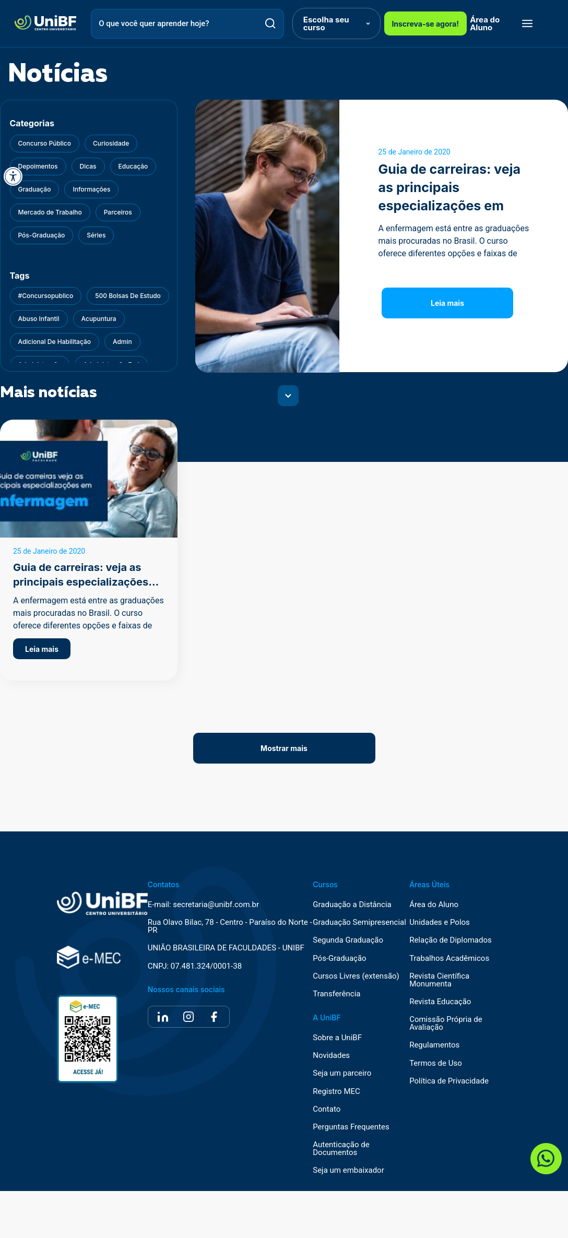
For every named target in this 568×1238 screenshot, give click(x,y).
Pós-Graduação (339, 958)
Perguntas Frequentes (351, 1127)
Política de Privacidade (449, 1081)
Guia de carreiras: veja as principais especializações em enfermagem (80, 582)
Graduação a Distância (352, 905)
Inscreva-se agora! (425, 23)
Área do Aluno (485, 23)
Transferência (336, 994)
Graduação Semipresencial (359, 922)
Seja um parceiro (342, 1073)
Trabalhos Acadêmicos (449, 958)
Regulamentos (434, 1045)
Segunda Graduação (348, 940)
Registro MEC (336, 1092)
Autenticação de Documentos (341, 1149)
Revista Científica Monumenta (439, 980)
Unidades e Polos (439, 922)
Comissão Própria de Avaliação (445, 1023)
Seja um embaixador (348, 1170)
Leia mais (447, 303)
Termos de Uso (435, 1063)
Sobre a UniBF (337, 1038)
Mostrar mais (284, 748)
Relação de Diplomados (450, 940)
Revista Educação (440, 1002)
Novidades (331, 1056)
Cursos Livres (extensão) (356, 976)
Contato (326, 1109)
